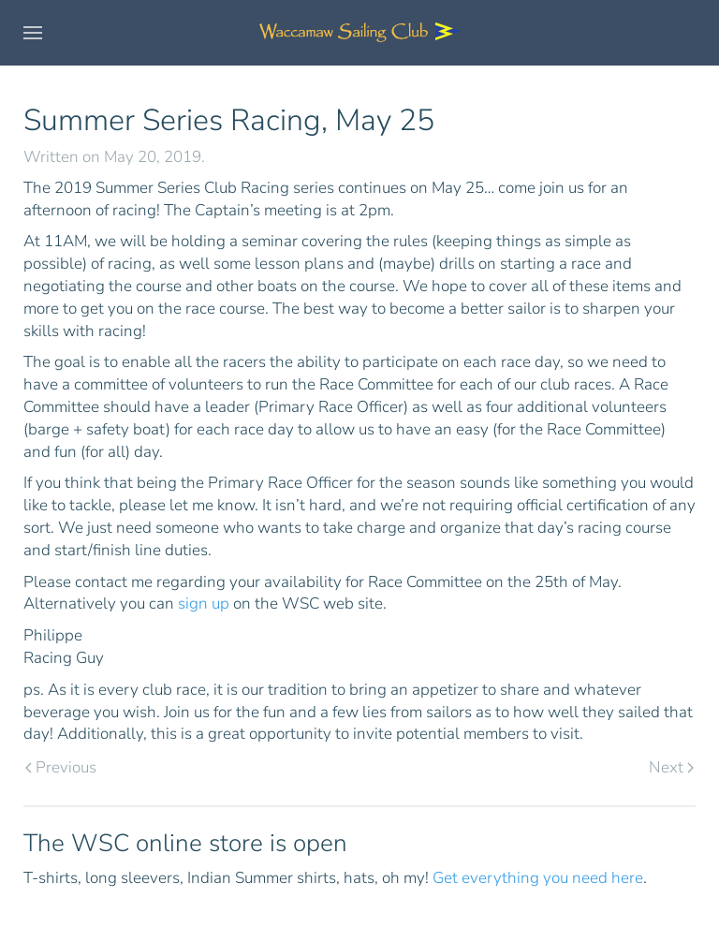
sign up (203, 603)
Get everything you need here (538, 878)
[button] (32, 33)
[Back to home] (359, 33)
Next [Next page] (671, 767)
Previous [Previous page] (60, 767)
